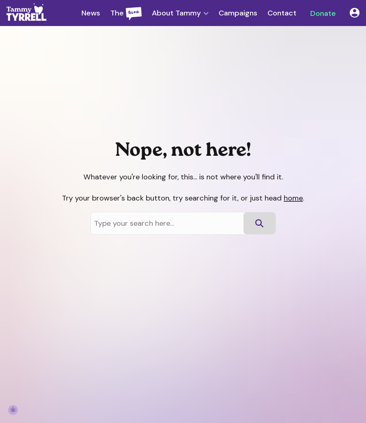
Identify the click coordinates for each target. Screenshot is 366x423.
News (90, 13)
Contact (281, 13)
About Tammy (176, 13)
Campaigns (238, 13)
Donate (323, 13)
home (293, 198)
